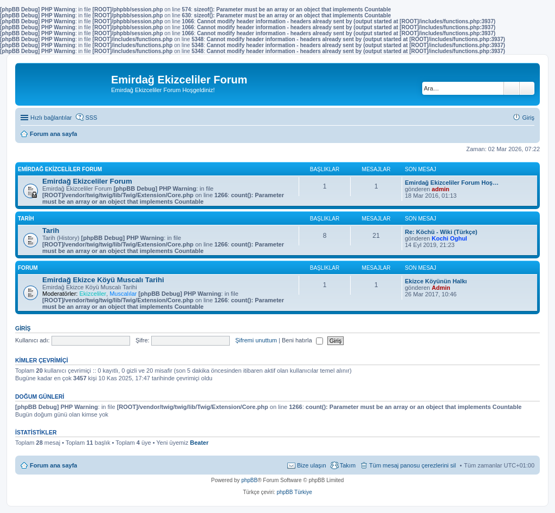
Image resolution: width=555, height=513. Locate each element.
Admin (441, 287)
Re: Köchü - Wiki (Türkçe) (441, 232)
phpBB (249, 480)
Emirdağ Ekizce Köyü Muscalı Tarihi (103, 280)
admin (440, 189)
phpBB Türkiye (294, 492)
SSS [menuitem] (91, 117)
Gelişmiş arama (527, 88)
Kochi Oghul (449, 238)
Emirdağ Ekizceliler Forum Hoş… (452, 182)
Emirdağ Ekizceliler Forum (60, 169)
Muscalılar (123, 293)
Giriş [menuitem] (528, 117)
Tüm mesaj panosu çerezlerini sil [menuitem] (412, 465)
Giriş (23, 328)
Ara (512, 88)
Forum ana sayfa (53, 465)
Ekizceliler (92, 293)
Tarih (26, 219)
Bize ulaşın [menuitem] (311, 465)
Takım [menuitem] (348, 465)
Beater (199, 442)
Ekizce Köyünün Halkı (436, 281)
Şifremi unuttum (256, 340)
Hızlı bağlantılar (51, 117)
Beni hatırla (302, 340)
